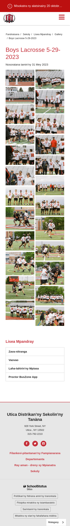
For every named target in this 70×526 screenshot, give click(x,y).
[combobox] (56, 522)
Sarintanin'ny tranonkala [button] (36, 509)
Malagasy (53, 522)
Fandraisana (12, 34)
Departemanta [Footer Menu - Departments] (35, 459)
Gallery (58, 34)
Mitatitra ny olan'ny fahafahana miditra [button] (36, 516)
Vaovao (13, 360)
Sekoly (26, 34)
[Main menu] (61, 16)
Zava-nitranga (18, 351)
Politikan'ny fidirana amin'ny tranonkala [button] (35, 496)
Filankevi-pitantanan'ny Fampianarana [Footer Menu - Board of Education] (35, 453)
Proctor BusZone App (23, 376)
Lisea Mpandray (42, 34)
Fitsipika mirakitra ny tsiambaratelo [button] (36, 502)
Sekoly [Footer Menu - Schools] (34, 471)
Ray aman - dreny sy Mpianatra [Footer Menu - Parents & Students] (35, 465)
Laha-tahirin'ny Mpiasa (24, 368)
